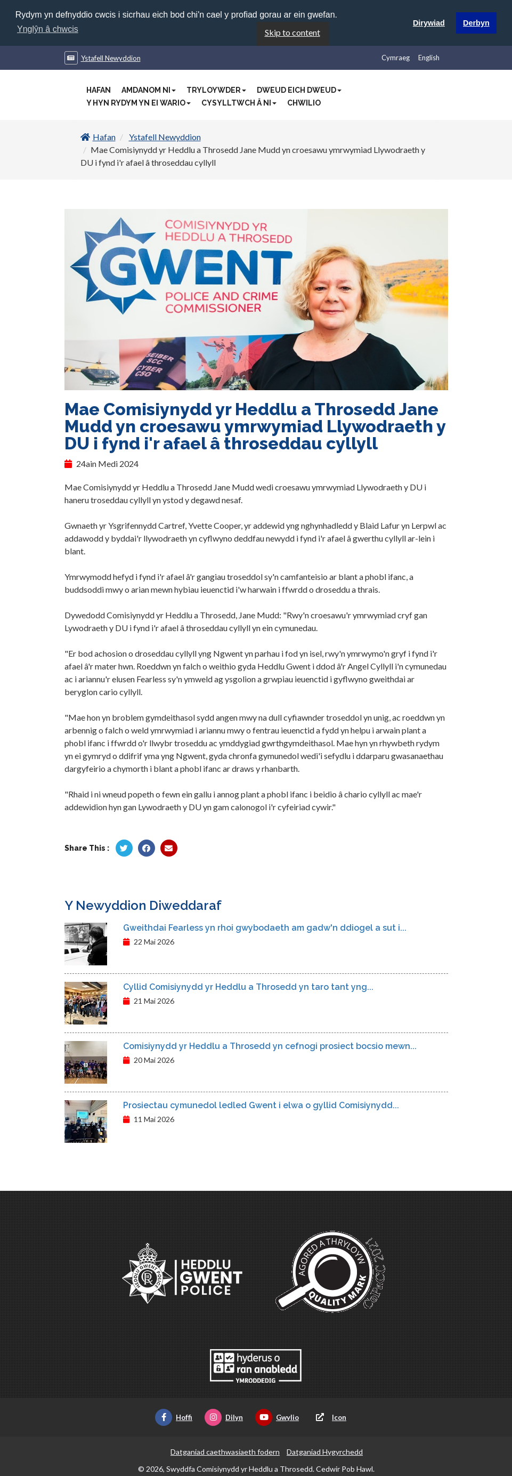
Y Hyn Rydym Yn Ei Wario (138, 102)
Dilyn (224, 1417)
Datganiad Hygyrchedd (325, 1451)
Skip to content (292, 32)
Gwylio (277, 1417)
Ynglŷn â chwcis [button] (47, 29)
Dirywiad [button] (429, 23)
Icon (328, 1417)
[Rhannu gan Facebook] (146, 847)
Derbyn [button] (476, 23)
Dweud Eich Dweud (299, 89)
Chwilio (304, 102)
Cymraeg (395, 57)
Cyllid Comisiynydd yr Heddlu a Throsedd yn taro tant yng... (248, 986)
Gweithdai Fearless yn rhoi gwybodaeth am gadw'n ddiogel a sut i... (265, 927)
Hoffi (173, 1417)
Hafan (98, 89)
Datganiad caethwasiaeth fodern (225, 1451)
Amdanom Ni (148, 89)
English (429, 57)
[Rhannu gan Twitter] (124, 847)
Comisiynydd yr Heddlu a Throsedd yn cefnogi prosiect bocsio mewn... (270, 1046)
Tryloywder (216, 89)
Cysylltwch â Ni (239, 102)
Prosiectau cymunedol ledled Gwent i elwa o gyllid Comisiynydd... (261, 1105)
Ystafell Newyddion (111, 57)
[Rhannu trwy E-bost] (168, 847)
